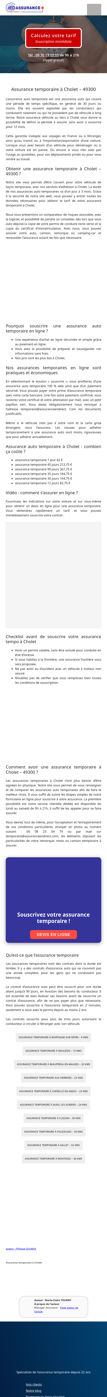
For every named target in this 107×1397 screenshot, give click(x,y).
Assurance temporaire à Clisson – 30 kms (53, 1118)
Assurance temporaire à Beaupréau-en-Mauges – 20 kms (53, 1064)
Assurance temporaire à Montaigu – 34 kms (53, 1158)
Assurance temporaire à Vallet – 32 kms (53, 1145)
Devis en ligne (53, 934)
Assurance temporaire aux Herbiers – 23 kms (53, 1077)
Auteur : (11, 1248)
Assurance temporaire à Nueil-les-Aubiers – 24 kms (53, 1104)
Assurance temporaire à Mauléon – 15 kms (53, 1050)
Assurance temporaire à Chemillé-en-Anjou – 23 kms (53, 1091)
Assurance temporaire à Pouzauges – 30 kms (53, 1131)
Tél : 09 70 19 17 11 (43, 55)
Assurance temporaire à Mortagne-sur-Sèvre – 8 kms (53, 1037)
